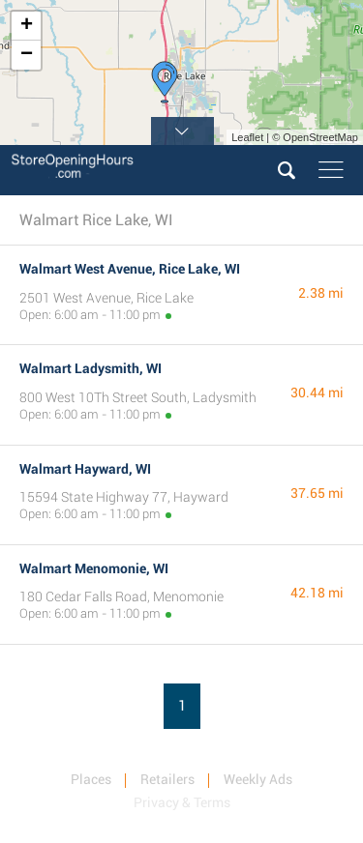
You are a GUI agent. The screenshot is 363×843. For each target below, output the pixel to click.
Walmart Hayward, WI (85, 469)
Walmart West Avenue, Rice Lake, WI (129, 268)
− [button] (26, 55)
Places (91, 779)
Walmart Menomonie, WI (93, 568)
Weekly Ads (258, 779)
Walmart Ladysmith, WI (90, 368)
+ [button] (26, 26)
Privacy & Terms (182, 802)
